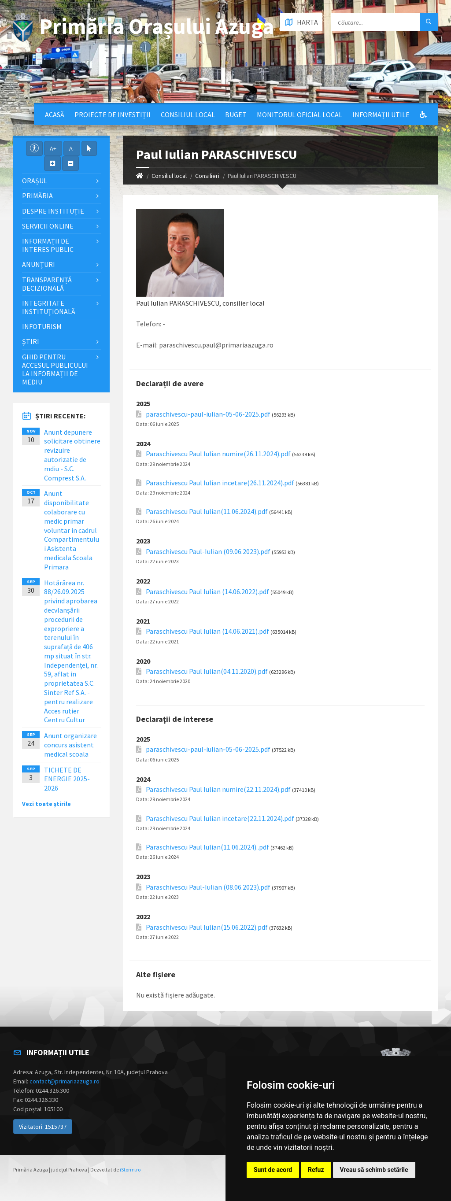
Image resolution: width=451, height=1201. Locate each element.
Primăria (37, 195)
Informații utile (381, 114)
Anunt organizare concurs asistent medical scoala (70, 744)
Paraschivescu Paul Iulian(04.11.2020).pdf (207, 671)
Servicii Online (48, 226)
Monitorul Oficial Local (299, 114)
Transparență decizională (47, 283)
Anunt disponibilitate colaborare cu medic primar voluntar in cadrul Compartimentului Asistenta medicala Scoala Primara (71, 530)
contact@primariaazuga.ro (65, 1081)
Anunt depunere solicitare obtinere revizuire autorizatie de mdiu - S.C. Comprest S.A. (72, 455)
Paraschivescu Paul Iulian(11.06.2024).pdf (207, 511)
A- (71, 148)
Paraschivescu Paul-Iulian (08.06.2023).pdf (208, 887)
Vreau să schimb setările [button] (374, 1169)
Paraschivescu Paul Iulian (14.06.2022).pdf (207, 592)
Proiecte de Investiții (112, 114)
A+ (53, 148)
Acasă (54, 114)
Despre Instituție (53, 211)
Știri (30, 341)
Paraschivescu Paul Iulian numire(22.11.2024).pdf (218, 789)
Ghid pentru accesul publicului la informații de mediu (55, 369)
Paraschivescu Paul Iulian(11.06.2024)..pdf (207, 847)
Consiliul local (188, 114)
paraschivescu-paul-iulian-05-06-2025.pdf (208, 414)
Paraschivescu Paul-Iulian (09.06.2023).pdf (208, 551)
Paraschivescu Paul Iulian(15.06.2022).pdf (207, 927)
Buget (236, 114)
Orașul (34, 180)
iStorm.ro (130, 1169)
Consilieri (207, 176)
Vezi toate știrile (46, 804)
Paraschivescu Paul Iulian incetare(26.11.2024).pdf (220, 483)
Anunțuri (38, 264)
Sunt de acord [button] (273, 1169)
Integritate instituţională (48, 307)
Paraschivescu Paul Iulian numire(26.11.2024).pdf (218, 454)
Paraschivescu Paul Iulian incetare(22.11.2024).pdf (220, 818)
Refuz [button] (316, 1169)
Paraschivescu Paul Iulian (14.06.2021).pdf (207, 631)
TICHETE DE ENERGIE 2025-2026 (67, 779)
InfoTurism (42, 326)
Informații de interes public (48, 245)
